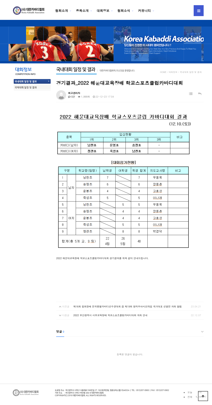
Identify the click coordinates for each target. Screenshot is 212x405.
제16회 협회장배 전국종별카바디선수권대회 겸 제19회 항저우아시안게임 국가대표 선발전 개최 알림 (127, 306)
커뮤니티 (144, 10)
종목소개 (82, 10)
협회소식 (123, 10)
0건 (71, 96)
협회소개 (61, 10)
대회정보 (103, 10)
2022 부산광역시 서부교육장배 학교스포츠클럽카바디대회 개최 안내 (110, 315)
